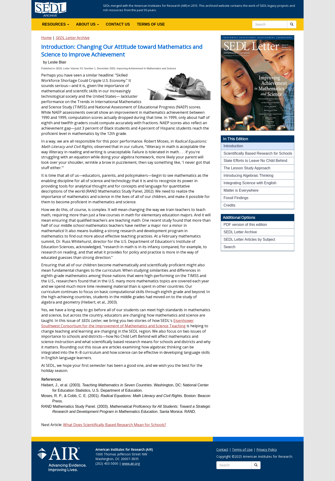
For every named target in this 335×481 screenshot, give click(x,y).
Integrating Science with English (250, 183)
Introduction (233, 146)
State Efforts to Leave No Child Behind (255, 161)
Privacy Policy (266, 449)
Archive (73, 37)
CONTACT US (118, 24)
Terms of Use (242, 449)
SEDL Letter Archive (240, 232)
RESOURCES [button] (55, 24)
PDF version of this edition (245, 225)
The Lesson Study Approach (247, 168)
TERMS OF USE (151, 24)
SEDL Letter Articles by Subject (249, 239)
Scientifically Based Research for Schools (258, 153)
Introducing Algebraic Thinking (248, 175)
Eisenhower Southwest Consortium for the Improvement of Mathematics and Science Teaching (117, 323)
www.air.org (131, 463)
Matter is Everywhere (241, 190)
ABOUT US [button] (87, 24)
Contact (222, 449)
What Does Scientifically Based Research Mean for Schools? (114, 424)
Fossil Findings (236, 198)
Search (229, 247)
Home (46, 37)
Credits (229, 205)
